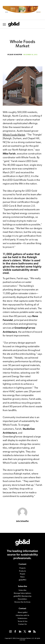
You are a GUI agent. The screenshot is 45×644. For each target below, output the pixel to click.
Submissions (22, 618)
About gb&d (22, 612)
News (22, 577)
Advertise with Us (22, 615)
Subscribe (22, 590)
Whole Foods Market (14, 135)
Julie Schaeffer (16, 54)
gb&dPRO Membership (22, 596)
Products (22, 571)
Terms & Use (22, 621)
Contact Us (22, 624)
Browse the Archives (22, 602)
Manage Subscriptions (22, 593)
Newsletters (22, 599)
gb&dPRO (22, 580)
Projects (22, 568)
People (22, 574)
